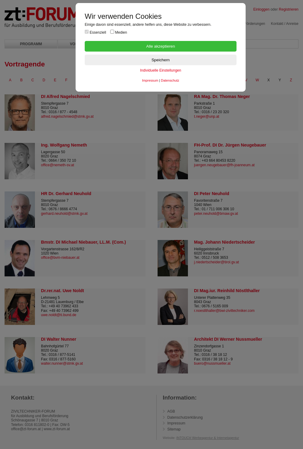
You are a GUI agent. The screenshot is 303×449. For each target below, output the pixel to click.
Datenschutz (170, 80)
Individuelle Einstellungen (160, 70)
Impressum (150, 80)
